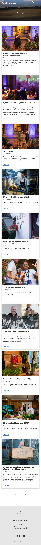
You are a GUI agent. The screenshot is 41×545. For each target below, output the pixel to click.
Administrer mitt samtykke (20, 528)
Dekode (25, 541)
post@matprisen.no (20, 513)
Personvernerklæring (20, 527)
